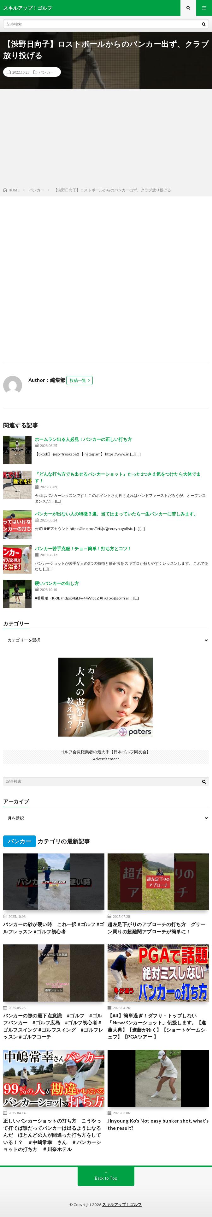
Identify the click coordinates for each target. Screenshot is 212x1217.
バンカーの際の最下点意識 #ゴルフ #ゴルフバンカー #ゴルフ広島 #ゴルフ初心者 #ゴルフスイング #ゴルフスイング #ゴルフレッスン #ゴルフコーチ (53, 1026)
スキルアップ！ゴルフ (122, 1204)
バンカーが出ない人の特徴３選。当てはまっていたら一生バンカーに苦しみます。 (116, 513)
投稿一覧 (78, 380)
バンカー (46, 72)
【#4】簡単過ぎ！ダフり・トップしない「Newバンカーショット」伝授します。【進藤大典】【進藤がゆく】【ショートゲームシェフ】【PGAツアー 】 (157, 1026)
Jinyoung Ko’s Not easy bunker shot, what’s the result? (158, 1124)
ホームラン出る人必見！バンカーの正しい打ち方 (83, 439)
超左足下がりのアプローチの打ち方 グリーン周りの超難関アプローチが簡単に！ (156, 927)
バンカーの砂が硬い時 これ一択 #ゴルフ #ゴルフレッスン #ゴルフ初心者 (53, 927)
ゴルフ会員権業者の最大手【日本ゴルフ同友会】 (105, 751)
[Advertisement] (106, 139)
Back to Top (106, 1178)
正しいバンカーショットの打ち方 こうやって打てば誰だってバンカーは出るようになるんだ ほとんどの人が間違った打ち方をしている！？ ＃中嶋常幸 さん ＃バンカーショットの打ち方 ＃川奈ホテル (52, 1135)
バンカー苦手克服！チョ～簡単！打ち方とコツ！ (83, 548)
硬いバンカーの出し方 (57, 583)
